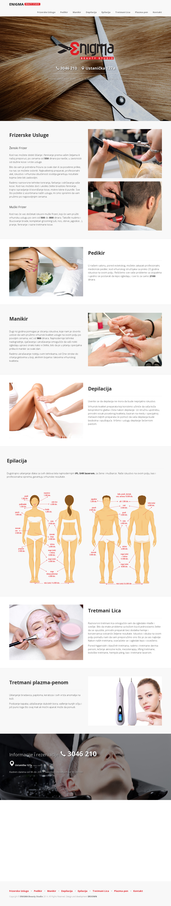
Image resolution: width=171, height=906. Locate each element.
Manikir (77, 12)
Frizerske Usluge (46, 12)
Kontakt (157, 12)
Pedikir (64, 12)
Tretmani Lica (122, 12)
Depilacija (91, 12)
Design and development (81, 896)
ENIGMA (24, 4)
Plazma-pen (141, 12)
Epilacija (105, 12)
